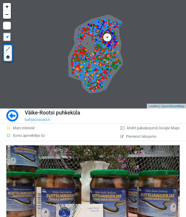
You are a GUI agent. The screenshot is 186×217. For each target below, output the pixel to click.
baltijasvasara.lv (38, 120)
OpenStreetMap (172, 106)
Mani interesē (20, 128)
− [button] (7, 14)
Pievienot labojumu (138, 136)
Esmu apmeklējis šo (25, 136)
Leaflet (153, 106)
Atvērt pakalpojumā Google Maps (150, 128)
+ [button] (7, 7)
